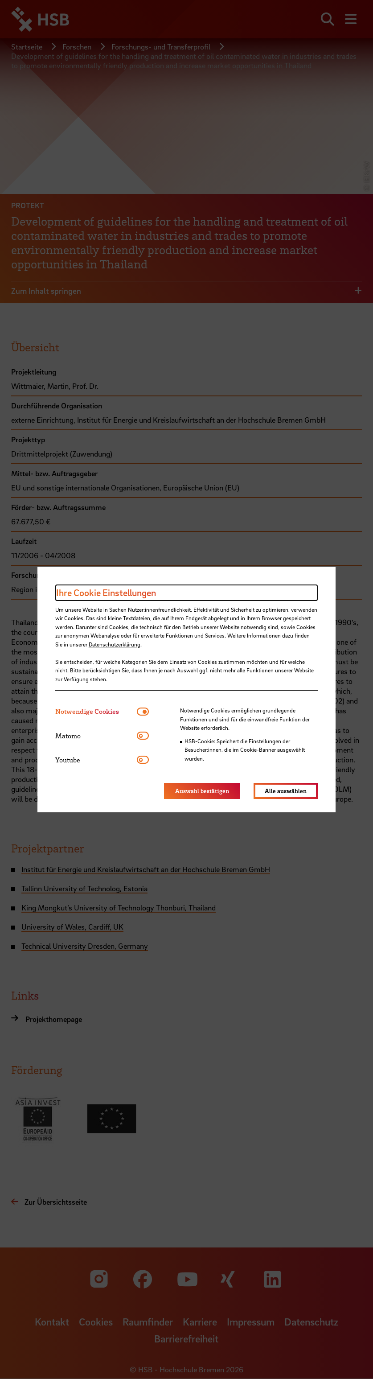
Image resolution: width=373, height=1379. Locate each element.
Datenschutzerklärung (114, 644)
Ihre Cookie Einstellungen (106, 592)
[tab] (96, 711)
